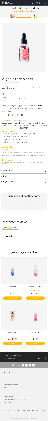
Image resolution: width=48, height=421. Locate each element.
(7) (15, 335)
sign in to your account (40, 3)
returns (4, 176)
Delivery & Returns (31, 410)
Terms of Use (21, 410)
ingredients (6, 170)
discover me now (23, 16)
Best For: (4, 97)
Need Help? (24, 413)
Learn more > (7, 379)
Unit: (3, 93)
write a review (10, 228)
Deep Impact (12, 332)
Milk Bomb (12, 287)
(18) (38, 290)
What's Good (8, 131)
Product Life (7, 147)
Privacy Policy (41, 410)
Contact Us (14, 410)
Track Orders (6, 410)
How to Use (7, 160)
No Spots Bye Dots (35, 287)
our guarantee (8, 181)
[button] (21, 75)
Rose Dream (35, 332)
